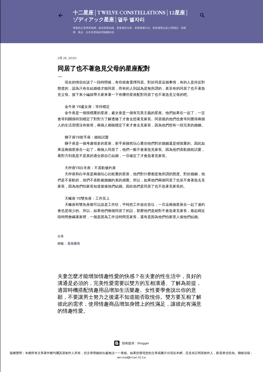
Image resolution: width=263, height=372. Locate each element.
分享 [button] (61, 236)
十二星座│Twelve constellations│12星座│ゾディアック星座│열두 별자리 (131, 16)
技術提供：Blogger (131, 343)
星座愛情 (74, 243)
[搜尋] (202, 14)
